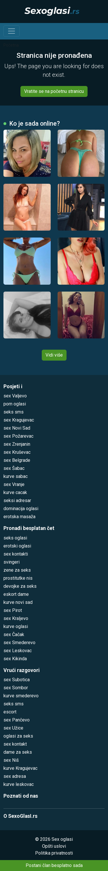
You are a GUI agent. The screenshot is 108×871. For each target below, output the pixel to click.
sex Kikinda (15, 658)
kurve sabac (15, 476)
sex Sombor (15, 687)
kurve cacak (15, 492)
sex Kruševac (17, 452)
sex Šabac (13, 468)
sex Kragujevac (18, 420)
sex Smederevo (19, 642)
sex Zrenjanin (16, 444)
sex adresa (14, 776)
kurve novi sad (18, 602)
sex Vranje (13, 484)
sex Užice (13, 728)
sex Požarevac (18, 436)
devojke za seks (20, 586)
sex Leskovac (17, 650)
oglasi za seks (18, 736)
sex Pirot (12, 610)
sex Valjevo (15, 396)
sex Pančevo (16, 720)
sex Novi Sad (16, 428)
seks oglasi (15, 538)
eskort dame (16, 594)
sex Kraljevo (15, 618)
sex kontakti (15, 554)
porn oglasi (14, 404)
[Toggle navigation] (11, 31)
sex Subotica (16, 679)
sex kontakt (15, 744)
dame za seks (17, 752)
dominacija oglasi (20, 508)
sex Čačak (13, 634)
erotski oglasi (17, 546)
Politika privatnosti (54, 853)
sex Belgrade (16, 460)
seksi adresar (17, 500)
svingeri (11, 562)
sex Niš (11, 760)
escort (9, 712)
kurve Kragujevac (20, 768)
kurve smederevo (21, 695)
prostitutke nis (18, 578)
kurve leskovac (18, 784)
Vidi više (54, 355)
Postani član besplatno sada (54, 865)
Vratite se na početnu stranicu (54, 91)
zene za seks (17, 570)
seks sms (13, 412)
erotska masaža (19, 516)
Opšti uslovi (54, 846)
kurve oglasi (15, 626)
